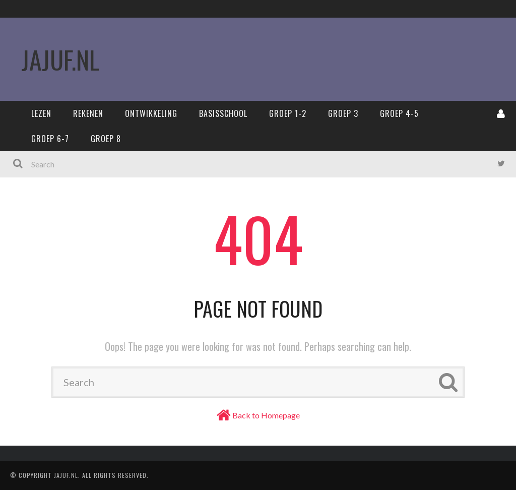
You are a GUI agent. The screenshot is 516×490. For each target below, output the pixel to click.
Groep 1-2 (287, 113)
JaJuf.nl (60, 59)
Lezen (41, 113)
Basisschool (223, 113)
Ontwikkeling (151, 113)
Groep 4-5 (399, 113)
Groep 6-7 (50, 139)
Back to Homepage (266, 415)
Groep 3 (343, 113)
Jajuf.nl (66, 475)
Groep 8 (106, 139)
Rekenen (88, 113)
